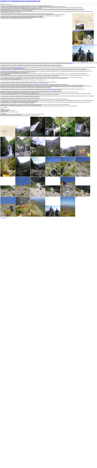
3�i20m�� (55, 67)
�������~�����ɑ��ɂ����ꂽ (18, 68)
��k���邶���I (29, 75)
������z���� (8, 71)
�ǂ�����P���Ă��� (15, 84)
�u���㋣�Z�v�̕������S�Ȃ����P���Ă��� (45, 84)
